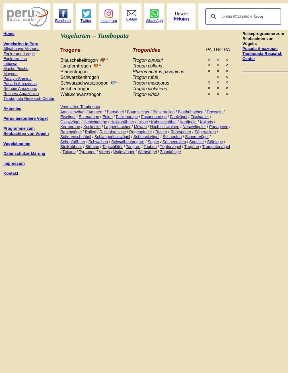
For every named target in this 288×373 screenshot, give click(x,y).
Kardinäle (188, 122)
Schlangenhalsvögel (112, 136)
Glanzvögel (70, 122)
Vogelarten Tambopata (80, 106)
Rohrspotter (180, 132)
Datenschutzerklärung (24, 153)
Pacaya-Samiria (17, 78)
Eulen (107, 116)
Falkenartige (127, 116)
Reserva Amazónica (21, 93)
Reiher (161, 132)
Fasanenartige (154, 116)
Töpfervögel (170, 146)
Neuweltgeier (194, 126)
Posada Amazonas (259, 48)
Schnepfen (172, 136)
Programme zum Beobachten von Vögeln (26, 131)
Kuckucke (92, 126)
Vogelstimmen (16, 143)
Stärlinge (215, 142)
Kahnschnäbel (163, 122)
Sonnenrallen (174, 142)
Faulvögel (178, 116)
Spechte (196, 142)
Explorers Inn (15, 58)
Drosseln (214, 112)
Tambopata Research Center (28, 98)
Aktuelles (12, 108)
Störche (92, 146)
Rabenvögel (71, 132)
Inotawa (10, 64)
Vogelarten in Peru (20, 44)
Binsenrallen (164, 112)
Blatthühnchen (190, 112)
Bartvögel (115, 112)
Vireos (104, 151)
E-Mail (131, 19)
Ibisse (142, 122)
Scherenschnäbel (75, 136)
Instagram (108, 21)
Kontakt (10, 173)
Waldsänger (123, 151)
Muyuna (10, 73)
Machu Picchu (15, 68)
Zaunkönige (170, 151)
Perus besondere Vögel (25, 118)
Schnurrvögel (197, 136)
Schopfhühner (72, 142)
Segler (153, 142)
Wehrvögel (147, 151)
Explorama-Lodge (19, 54)
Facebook (63, 21)
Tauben (150, 146)
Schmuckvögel (146, 136)
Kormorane (70, 126)
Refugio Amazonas (20, 88)
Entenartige (89, 116)
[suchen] (242, 16)
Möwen (140, 126)
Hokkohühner (122, 122)
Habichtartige (95, 122)
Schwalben (98, 142)
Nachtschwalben (164, 126)
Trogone (191, 146)
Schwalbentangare (127, 142)
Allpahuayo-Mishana (21, 48)
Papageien (218, 126)
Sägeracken (205, 132)
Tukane (69, 151)
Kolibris (206, 122)
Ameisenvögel (72, 112)
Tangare (133, 146)
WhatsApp (154, 21)
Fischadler (200, 116)
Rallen (90, 132)
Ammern (96, 112)
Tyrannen (87, 151)
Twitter (86, 21)
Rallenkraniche (113, 132)
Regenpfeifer (140, 132)
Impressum (14, 163)
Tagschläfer (112, 146)
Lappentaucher (117, 126)
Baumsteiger (138, 112)
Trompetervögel (216, 146)
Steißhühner (71, 146)
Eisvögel (67, 116)
